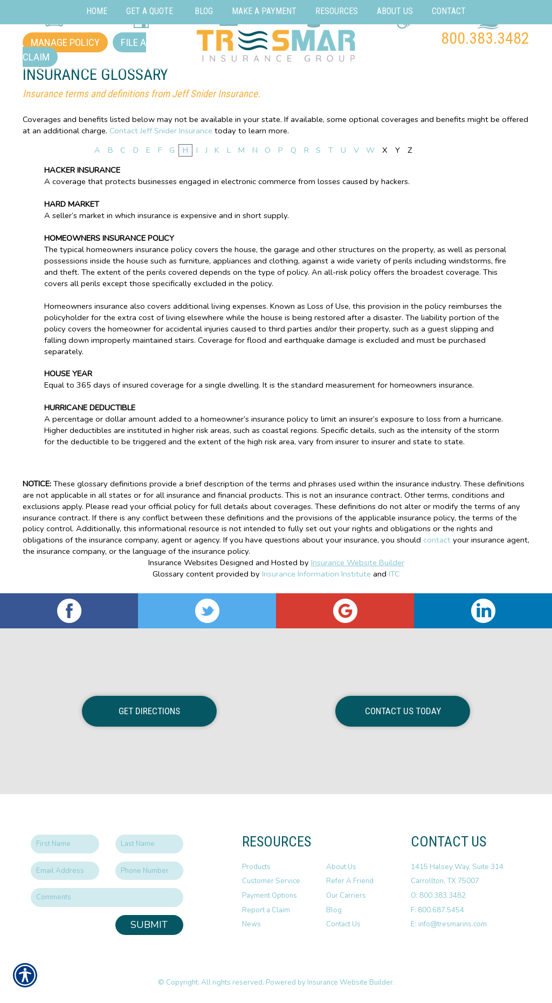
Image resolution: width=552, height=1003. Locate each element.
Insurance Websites (183, 562)
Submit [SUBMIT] (149, 924)
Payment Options (269, 895)
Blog (334, 910)
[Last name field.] (149, 844)
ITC (394, 573)
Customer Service (271, 881)
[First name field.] (65, 844)
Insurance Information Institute (316, 573)
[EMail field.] (65, 871)
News (251, 924)
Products (256, 867)
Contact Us (343, 924)
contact (437, 539)
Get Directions (149, 711)
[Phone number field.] (149, 871)
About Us (341, 867)
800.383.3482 (485, 38)
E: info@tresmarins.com (449, 924)
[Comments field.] (107, 897)
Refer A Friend (350, 881)
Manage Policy (65, 42)
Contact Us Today (403, 711)
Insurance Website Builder (357, 562)
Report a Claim (266, 910)
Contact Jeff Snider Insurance (160, 130)
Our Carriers (346, 895)
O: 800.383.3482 (438, 895)
